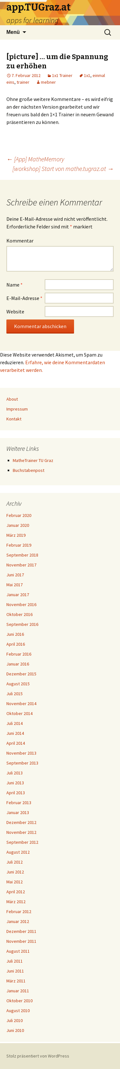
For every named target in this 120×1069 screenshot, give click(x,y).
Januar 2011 (17, 991)
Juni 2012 (15, 872)
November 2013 (21, 753)
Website (15, 311)
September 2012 (22, 842)
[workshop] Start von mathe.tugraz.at (63, 169)
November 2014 (21, 703)
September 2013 (22, 763)
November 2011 (21, 941)
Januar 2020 (17, 525)
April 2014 (15, 743)
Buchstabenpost (28, 470)
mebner (48, 82)
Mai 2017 (14, 585)
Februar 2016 (18, 654)
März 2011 (16, 981)
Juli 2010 (14, 1020)
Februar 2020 (18, 515)
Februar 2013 (18, 802)
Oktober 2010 (19, 1001)
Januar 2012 (17, 921)
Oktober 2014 (19, 713)
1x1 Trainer (62, 75)
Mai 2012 (14, 882)
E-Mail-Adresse (24, 298)
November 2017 (21, 565)
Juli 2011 (14, 961)
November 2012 (21, 832)
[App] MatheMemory (35, 159)
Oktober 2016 (19, 614)
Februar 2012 (18, 911)
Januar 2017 (17, 594)
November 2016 (21, 604)
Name (14, 284)
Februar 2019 (18, 545)
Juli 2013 (14, 773)
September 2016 (22, 624)
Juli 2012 (14, 862)
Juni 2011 (15, 971)
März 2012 (16, 901)
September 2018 (22, 555)
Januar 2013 (17, 812)
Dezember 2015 (21, 674)
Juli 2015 (14, 693)
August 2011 (18, 951)
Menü (13, 32)
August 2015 (18, 684)
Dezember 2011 (21, 931)
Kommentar (20, 240)
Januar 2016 (17, 664)
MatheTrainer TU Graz (33, 460)
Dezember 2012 (21, 822)
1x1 (87, 75)
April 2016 (15, 644)
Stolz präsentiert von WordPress (37, 1056)
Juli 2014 (14, 723)
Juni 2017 (15, 575)
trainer (23, 82)
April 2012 (15, 892)
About (12, 399)
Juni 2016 (15, 634)
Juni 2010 (15, 1030)
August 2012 (18, 852)
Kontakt (13, 419)
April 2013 (15, 793)
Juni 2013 (15, 783)
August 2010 (18, 1010)
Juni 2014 (15, 733)
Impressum (17, 409)
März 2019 (16, 535)
